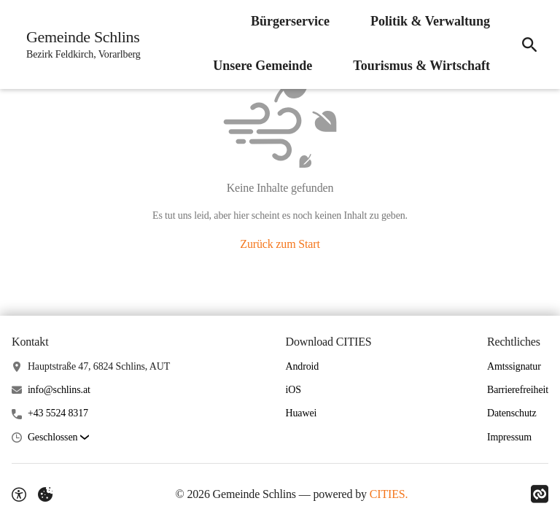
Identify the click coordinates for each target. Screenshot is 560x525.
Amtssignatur (514, 366)
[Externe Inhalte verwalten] (45, 494)
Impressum (509, 437)
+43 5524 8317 (58, 413)
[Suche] (529, 44)
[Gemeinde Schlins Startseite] (79, 44)
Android (302, 366)
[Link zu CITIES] (539, 494)
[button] (58, 438)
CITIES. (389, 494)
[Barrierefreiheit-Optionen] (19, 494)
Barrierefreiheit (517, 389)
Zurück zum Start (279, 244)
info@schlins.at (59, 389)
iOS (293, 389)
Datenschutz (512, 413)
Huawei (301, 413)
